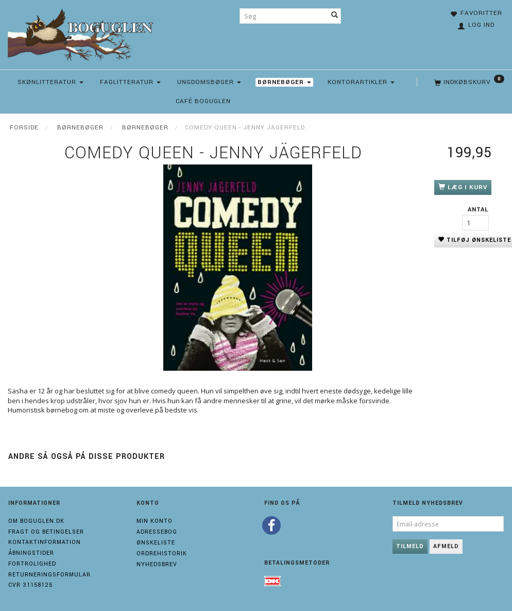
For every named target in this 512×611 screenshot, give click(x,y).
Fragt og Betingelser (46, 532)
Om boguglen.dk (36, 521)
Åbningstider (31, 553)
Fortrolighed (32, 564)
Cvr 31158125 (30, 585)
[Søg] (334, 16)
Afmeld (446, 546)
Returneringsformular (49, 575)
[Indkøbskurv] (468, 82)
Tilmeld (410, 546)
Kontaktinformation (44, 542)
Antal (478, 209)
